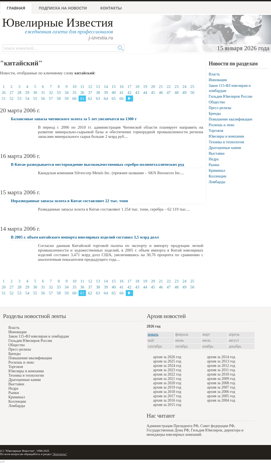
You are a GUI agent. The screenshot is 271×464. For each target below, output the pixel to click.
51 (4, 98)
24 (184, 86)
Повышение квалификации (230, 119)
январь (153, 334)
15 (114, 86)
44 (145, 92)
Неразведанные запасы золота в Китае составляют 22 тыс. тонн (69, 201)
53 (19, 98)
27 (11, 92)
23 (177, 86)
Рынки (214, 165)
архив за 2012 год (221, 366)
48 (177, 92)
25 (192, 86)
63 (98, 98)
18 (137, 86)
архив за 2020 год (167, 383)
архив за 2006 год (221, 392)
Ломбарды (217, 182)
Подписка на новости (63, 8)
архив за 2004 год (221, 400)
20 (153, 86)
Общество (217, 102)
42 (129, 92)
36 (82, 92)
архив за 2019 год (167, 387)
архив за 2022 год (167, 374)
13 (98, 86)
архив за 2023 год (167, 370)
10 (74, 86)
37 (90, 92)
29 (27, 92)
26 (4, 92)
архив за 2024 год (167, 366)
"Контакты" (59, 454)
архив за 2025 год (167, 361)
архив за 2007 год (221, 387)
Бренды (215, 114)
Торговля (216, 131)
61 (82, 98)
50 (192, 92)
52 (11, 98)
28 (19, 92)
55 (35, 98)
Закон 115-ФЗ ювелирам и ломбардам (38, 336)
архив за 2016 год (167, 400)
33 (59, 92)
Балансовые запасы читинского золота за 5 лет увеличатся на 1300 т (74, 119)
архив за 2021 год (167, 379)
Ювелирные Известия (57, 22)
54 (27, 98)
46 (161, 92)
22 (169, 86)
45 (153, 92)
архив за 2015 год (167, 405)
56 (43, 98)
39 (106, 92)
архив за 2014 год (221, 357)
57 (51, 98)
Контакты (111, 8)
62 (90, 98)
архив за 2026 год (167, 357)
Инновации (218, 80)
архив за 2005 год (221, 396)
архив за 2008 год (221, 383)
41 (122, 92)
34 (66, 92)
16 (122, 86)
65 (114, 98)
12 (90, 86)
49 (184, 92)
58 (59, 98)
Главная (16, 8)
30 (35, 92)
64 (106, 98)
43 (137, 92)
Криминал (217, 171)
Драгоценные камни (225, 148)
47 (169, 92)
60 (74, 98)
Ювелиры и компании (226, 136)
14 (106, 86)
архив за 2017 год (167, 396)
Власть (214, 74)
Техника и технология (226, 142)
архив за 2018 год (167, 392)
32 (51, 92)
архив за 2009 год (221, 379)
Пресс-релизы (220, 108)
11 (82, 86)
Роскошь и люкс (222, 125)
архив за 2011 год (221, 370)
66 (122, 98)
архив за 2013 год (221, 361)
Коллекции (217, 176)
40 (114, 92)
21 (161, 86)
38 (98, 92)
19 (145, 86)
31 (43, 92)
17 (129, 86)
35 (74, 92)
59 (66, 98)
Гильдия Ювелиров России (230, 96)
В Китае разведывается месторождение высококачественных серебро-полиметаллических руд (97, 164)
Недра (213, 159)
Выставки (216, 153)
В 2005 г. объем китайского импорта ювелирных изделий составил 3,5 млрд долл (85, 237)
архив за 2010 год (221, 374)
